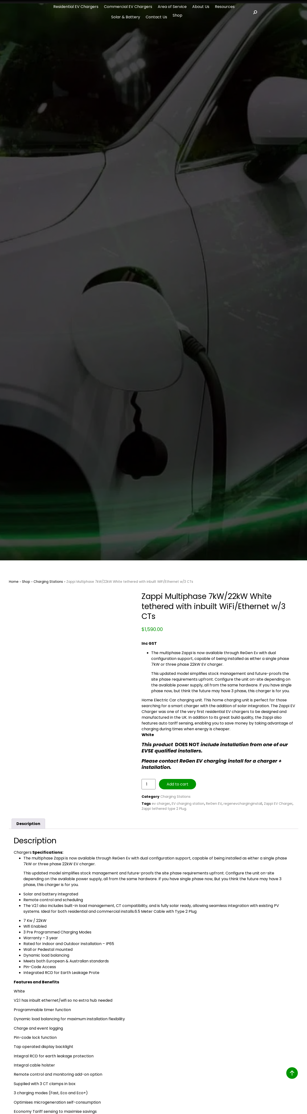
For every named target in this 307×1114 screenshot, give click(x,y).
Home (14, 581)
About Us (200, 6)
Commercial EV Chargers (128, 6)
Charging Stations (48, 581)
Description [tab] (28, 823)
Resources (225, 6)
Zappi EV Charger (278, 803)
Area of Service (172, 6)
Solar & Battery (125, 17)
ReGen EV (214, 803)
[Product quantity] (149, 784)
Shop (177, 15)
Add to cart (177, 784)
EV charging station (188, 803)
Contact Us (156, 17)
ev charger (161, 803)
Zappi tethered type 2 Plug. (164, 808)
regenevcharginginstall (243, 803)
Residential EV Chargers (75, 6)
